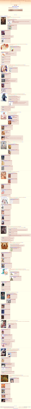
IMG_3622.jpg (3, 394)
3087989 (16, 19)
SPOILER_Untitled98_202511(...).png (13, 276)
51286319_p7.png (2, 111)
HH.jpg (1, 374)
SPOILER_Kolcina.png (12, 272)
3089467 (9, 61)
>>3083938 (10, 99)
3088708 (16, 115)
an (27, 0)
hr (5, 0)
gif (4, 0)
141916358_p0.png (3, 215)
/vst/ (15, 7)
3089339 (9, 165)
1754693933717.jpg (11, 68)
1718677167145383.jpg (4, 343)
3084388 (9, 334)
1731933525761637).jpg (4, 38)
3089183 (9, 194)
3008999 (19, 226)
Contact (17, 408)
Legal (16, 408)
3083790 (9, 383)
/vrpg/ (13, 7)
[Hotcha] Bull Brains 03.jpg (10, 173)
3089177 (9, 220)
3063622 (17, 171)
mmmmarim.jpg (3, 329)
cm (21, 0)
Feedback (15, 408)
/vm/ (16, 7)
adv (26, 0)
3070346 (21, 242)
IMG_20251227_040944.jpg (11, 101)
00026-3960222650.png (4, 155)
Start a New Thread (15, 6)
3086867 (9, 204)
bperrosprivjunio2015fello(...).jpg (4, 16)
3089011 (9, 314)
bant (28, 0)
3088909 (13, 371)
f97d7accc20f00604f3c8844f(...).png (4, 348)
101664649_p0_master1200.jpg (4, 73)
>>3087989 (3, 36)
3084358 (16, 178)
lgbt (23, 0)
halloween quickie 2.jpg (12, 378)
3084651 (16, 98)
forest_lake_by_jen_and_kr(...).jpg (5, 263)
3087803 (9, 357)
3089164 (10, 239)
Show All (21, 8)
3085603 (16, 149)
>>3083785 (7, 399)
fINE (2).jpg (9, 25)
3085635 (9, 257)
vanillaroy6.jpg (3, 52)
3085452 (9, 78)
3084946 (9, 189)
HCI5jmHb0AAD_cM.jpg (4, 309)
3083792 (9, 388)
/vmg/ (14, 7)
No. (8, 35)
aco (25, 0)
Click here (14, 95)
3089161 (10, 209)
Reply (18, 171)
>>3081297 (3, 340)
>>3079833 (15, 277)
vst (15, 0)
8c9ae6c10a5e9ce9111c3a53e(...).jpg (5, 367)
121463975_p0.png (3, 64)
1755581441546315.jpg (3, 291)
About (13, 408)
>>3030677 (10, 232)
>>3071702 (3, 57)
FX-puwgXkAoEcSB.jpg (3, 141)
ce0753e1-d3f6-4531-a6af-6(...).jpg (5, 363)
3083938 (17, 96)
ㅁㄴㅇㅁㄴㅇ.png (9, 352)
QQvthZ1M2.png (3, 30)
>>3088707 (14, 116)
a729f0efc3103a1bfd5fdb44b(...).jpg (4, 93)
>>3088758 (6, 126)
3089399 (10, 88)
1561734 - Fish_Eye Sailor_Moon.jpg (4, 268)
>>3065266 (3, 62)
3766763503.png (3, 83)
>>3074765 (3, 372)
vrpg (14, 0)
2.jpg (1, 43)
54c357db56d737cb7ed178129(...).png (5, 125)
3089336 (9, 130)
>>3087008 (3, 109)
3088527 (9, 281)
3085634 (9, 252)
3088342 (16, 231)
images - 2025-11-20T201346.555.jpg (13, 247)
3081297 (15, 320)
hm (22, 0)
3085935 (9, 160)
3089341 (9, 56)
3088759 (18, 46)
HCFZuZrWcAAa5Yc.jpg (9, 299)
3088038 (9, 35)
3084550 (16, 144)
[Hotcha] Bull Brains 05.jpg (4, 184)
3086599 (24, 197)
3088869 (9, 398)
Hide (20, 8)
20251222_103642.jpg (12, 199)
